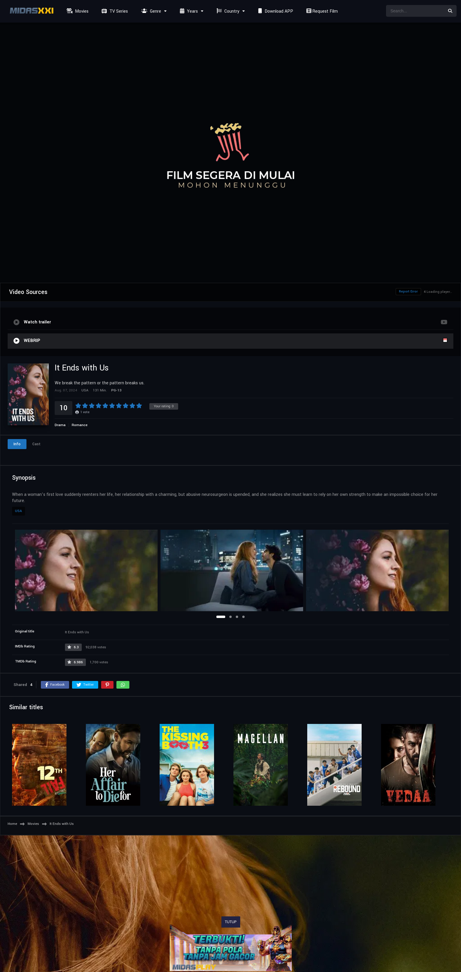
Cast (36, 444)
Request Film (321, 11)
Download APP (275, 11)
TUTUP (231, 922)
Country (227, 11)
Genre (150, 11)
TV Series (114, 11)
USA (18, 511)
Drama (60, 425)
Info (17, 444)
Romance (80, 425)
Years (188, 11)
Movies (76, 11)
